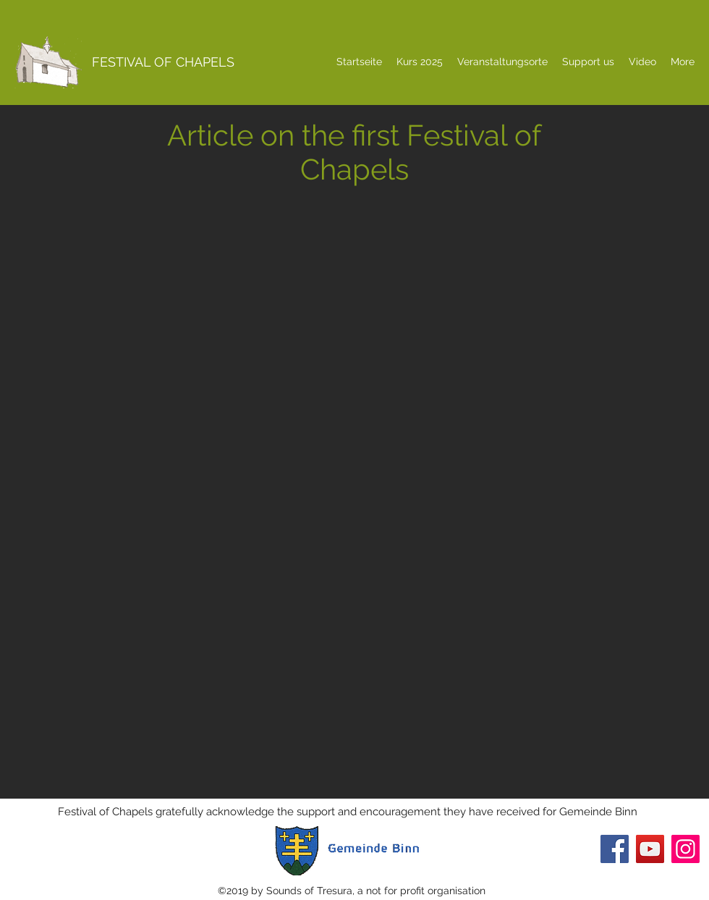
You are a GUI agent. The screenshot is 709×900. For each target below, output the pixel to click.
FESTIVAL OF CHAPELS (163, 62)
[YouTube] (650, 849)
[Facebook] (614, 849)
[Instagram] (685, 849)
